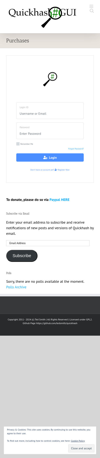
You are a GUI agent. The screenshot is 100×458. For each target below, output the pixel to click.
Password (24, 127)
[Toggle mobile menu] (91, 6)
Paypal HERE (59, 199)
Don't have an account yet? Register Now (50, 169)
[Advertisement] (50, 386)
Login (50, 157)
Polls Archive (16, 287)
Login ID (24, 107)
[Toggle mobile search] (92, 10)
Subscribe (22, 255)
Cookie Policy (78, 440)
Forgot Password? (76, 148)
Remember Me (24, 144)
